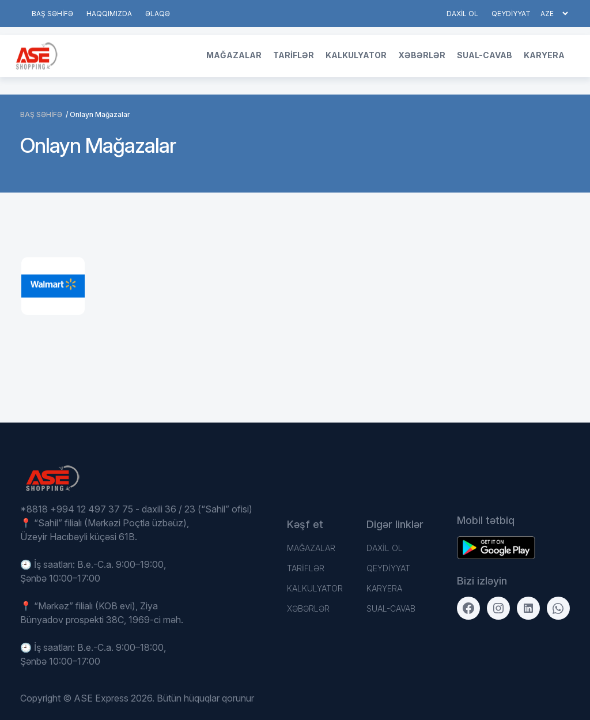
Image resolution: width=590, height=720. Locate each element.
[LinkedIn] (528, 608)
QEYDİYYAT (511, 13)
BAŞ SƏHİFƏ (52, 13)
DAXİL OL (462, 13)
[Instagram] (498, 608)
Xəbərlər (421, 55)
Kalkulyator (356, 55)
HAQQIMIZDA (109, 13)
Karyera (544, 55)
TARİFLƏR (293, 55)
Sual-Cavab (484, 55)
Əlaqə (157, 13)
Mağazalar (234, 55)
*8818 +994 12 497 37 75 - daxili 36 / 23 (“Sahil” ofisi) (136, 509)
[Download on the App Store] (496, 547)
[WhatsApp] (558, 608)
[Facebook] (468, 608)
